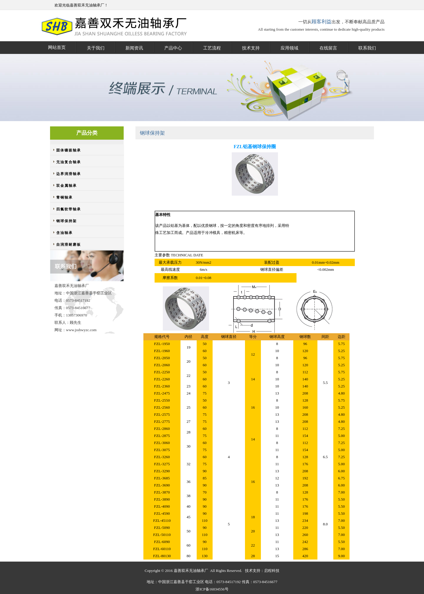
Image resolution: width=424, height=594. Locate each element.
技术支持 (251, 48)
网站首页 (57, 47)
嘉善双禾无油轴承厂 (87, 5)
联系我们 (367, 48)
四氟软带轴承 (68, 209)
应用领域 (289, 48)
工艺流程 (212, 48)
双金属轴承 (66, 186)
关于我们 (96, 48)
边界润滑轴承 (68, 174)
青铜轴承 (64, 197)
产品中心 (173, 48)
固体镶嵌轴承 (68, 150)
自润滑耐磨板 (68, 244)
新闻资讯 (134, 48)
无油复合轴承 (68, 162)
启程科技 (271, 570)
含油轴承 (64, 233)
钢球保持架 (66, 221)
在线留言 (328, 48)
